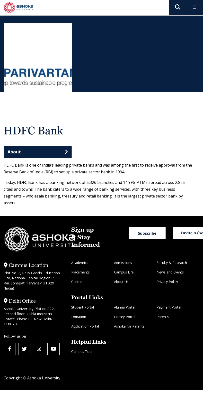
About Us (121, 281)
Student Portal (82, 307)
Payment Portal (169, 307)
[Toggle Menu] (194, 7)
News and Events (170, 272)
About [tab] (14, 152)
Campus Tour (82, 351)
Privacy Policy (167, 281)
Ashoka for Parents (129, 326)
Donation (78, 316)
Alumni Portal (124, 307)
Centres (77, 281)
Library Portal (124, 316)
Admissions (123, 262)
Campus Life (124, 272)
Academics (79, 262)
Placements (80, 272)
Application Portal (85, 326)
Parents (163, 316)
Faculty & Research (172, 262)
